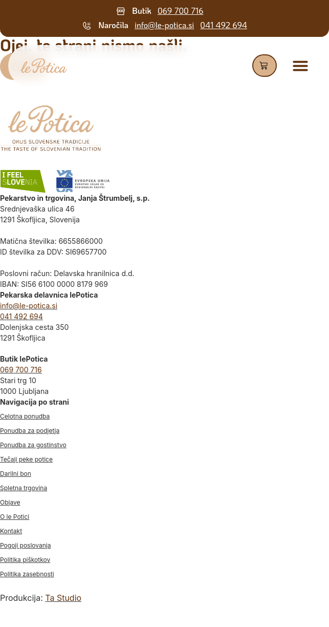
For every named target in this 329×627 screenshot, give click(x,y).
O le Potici (14, 516)
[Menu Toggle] (300, 65)
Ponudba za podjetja (29, 430)
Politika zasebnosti (27, 574)
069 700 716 (181, 10)
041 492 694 (223, 24)
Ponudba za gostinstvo (33, 445)
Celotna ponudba (25, 416)
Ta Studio (63, 598)
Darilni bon (15, 473)
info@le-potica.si (164, 24)
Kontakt (11, 531)
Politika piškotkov (25, 559)
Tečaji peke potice (26, 459)
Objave (10, 502)
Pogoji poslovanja (25, 545)
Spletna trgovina (23, 488)
